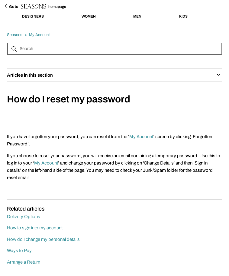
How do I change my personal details (43, 239)
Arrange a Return (23, 262)
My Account (39, 35)
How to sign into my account (35, 227)
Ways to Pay (19, 250)
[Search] (114, 49)
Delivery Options (23, 216)
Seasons (14, 35)
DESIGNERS (33, 16)
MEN (137, 16)
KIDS (183, 16)
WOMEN (89, 16)
